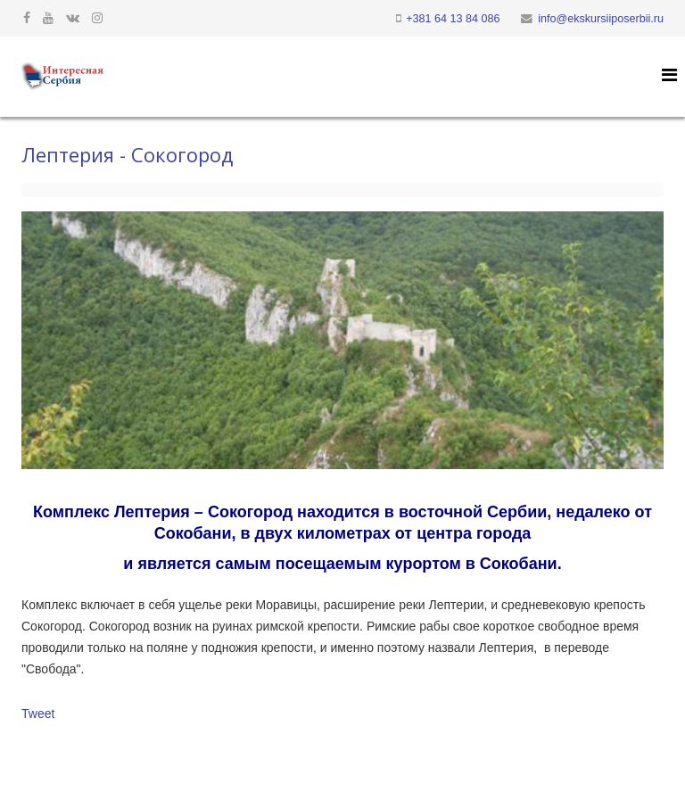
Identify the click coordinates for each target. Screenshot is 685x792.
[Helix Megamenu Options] (669, 75)
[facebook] (26, 18)
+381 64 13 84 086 (452, 18)
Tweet (37, 713)
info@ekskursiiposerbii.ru (601, 18)
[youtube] (48, 18)
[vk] (72, 18)
